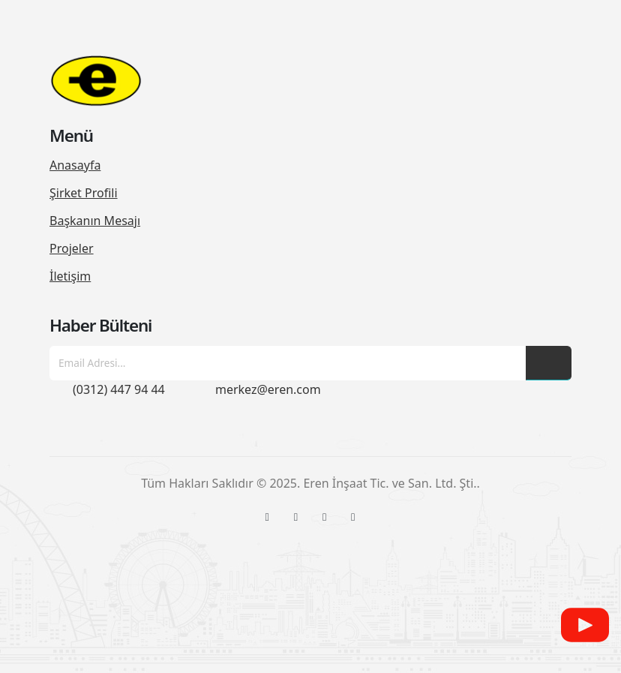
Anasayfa (75, 165)
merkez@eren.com (268, 389)
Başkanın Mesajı (95, 220)
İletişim (70, 276)
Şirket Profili (84, 193)
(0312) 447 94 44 (119, 389)
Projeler (72, 248)
